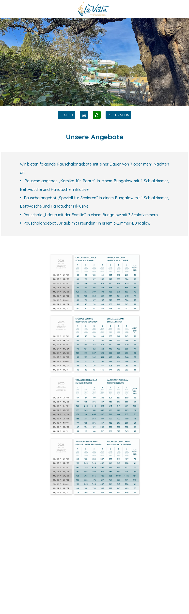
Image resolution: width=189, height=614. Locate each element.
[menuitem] (66, 115)
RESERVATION (118, 115)
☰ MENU (66, 115)
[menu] (66, 115)
